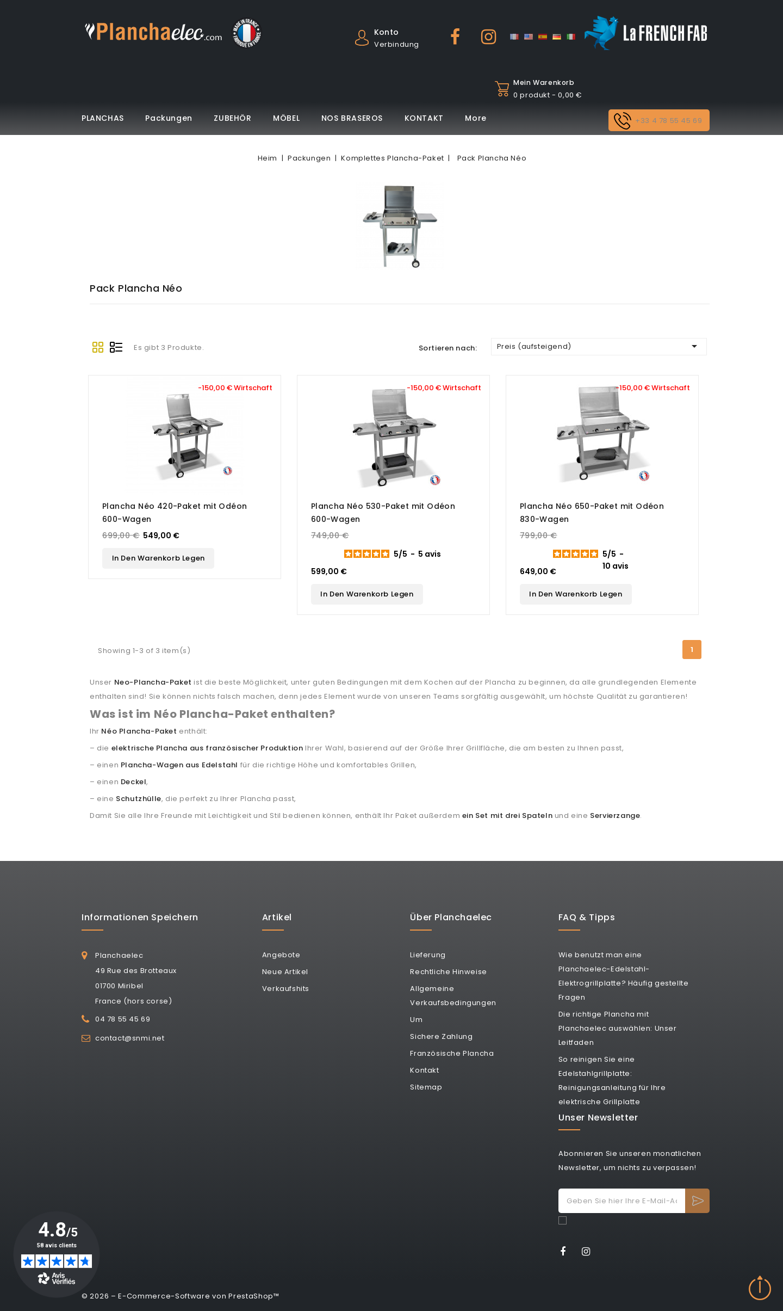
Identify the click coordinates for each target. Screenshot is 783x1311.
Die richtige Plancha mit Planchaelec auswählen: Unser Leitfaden (617, 1028)
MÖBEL (286, 118)
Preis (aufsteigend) (599, 346)
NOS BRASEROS (352, 118)
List (116, 347)
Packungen (168, 118)
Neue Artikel (285, 972)
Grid (97, 347)
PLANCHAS (103, 118)
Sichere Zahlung (441, 1036)
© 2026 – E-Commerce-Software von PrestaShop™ (180, 1296)
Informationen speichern (140, 917)
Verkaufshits (285, 988)
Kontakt (424, 1070)
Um (416, 1019)
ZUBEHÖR (232, 118)
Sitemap (426, 1087)
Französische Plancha (452, 1053)
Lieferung (427, 955)
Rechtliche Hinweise (448, 972)
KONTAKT (424, 118)
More (475, 118)
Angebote (281, 955)
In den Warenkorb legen (158, 558)
